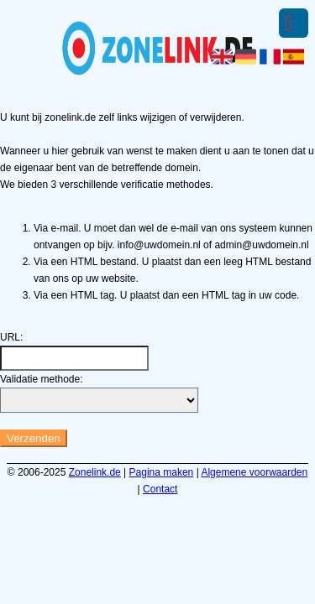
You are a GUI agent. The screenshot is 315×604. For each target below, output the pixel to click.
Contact (160, 489)
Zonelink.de (95, 472)
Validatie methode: (41, 379)
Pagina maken (161, 472)
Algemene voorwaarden (254, 472)
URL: (11, 337)
